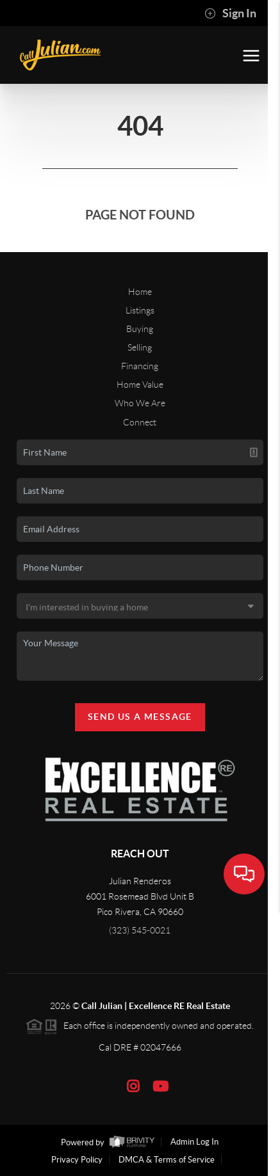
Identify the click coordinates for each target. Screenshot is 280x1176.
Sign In (230, 13)
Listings (140, 310)
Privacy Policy (77, 1159)
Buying (139, 329)
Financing (139, 366)
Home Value (140, 384)
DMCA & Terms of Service (167, 1159)
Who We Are (140, 403)
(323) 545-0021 (139, 930)
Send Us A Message (140, 716)
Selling (140, 347)
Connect (139, 422)
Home (140, 292)
